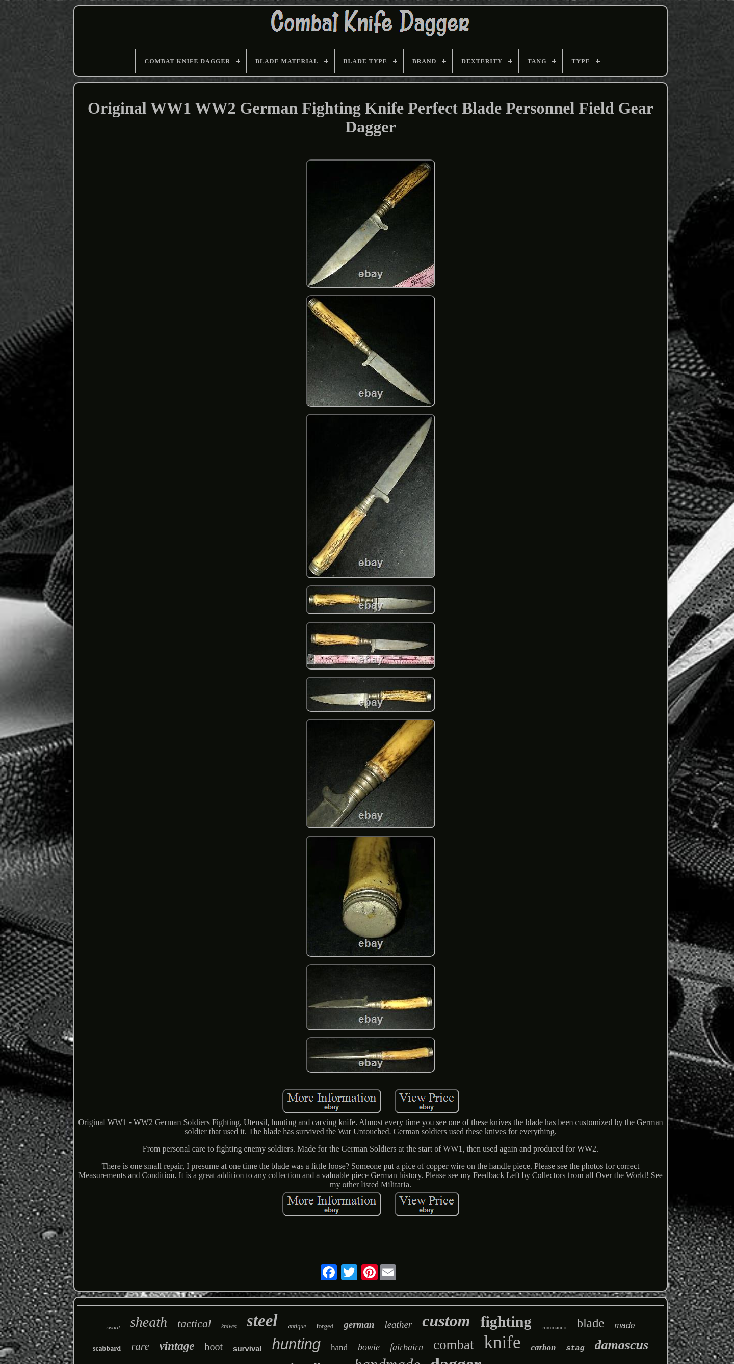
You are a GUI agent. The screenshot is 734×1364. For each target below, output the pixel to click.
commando (553, 1327)
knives (229, 1326)
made (625, 1325)
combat (453, 1344)
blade (590, 1323)
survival (247, 1348)
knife (502, 1342)
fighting (505, 1321)
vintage (177, 1346)
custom (446, 1321)
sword (113, 1327)
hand (339, 1347)
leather (398, 1324)
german (359, 1324)
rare (140, 1346)
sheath (148, 1322)
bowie (369, 1347)
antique (297, 1326)
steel (262, 1321)
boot (214, 1346)
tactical (194, 1323)
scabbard (107, 1348)
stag (575, 1348)
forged (325, 1326)
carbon (543, 1347)
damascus (621, 1345)
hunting (296, 1344)
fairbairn (406, 1347)
